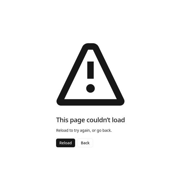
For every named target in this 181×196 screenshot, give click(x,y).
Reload (65, 142)
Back (85, 142)
